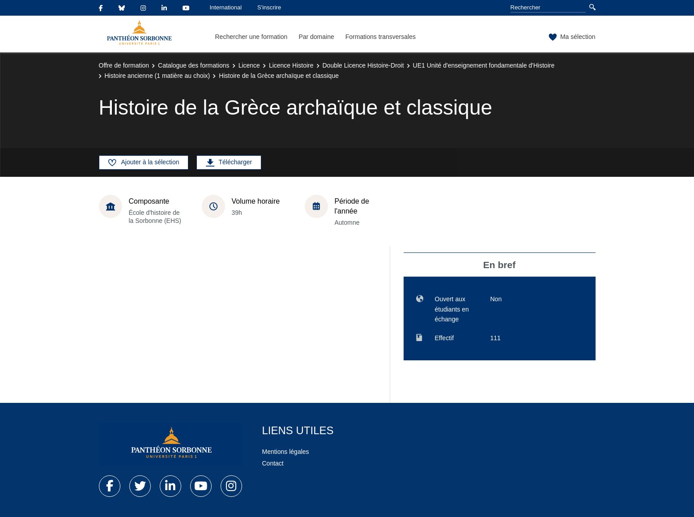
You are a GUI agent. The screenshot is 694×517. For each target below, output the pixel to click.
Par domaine (316, 36)
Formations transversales (380, 36)
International (226, 7)
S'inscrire (269, 7)
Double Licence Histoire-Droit (363, 65)
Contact (273, 463)
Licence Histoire (291, 65)
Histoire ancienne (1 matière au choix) (157, 75)
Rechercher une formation (251, 36)
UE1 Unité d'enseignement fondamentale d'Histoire (484, 65)
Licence (249, 65)
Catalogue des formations (194, 65)
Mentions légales (285, 451)
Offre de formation (124, 65)
